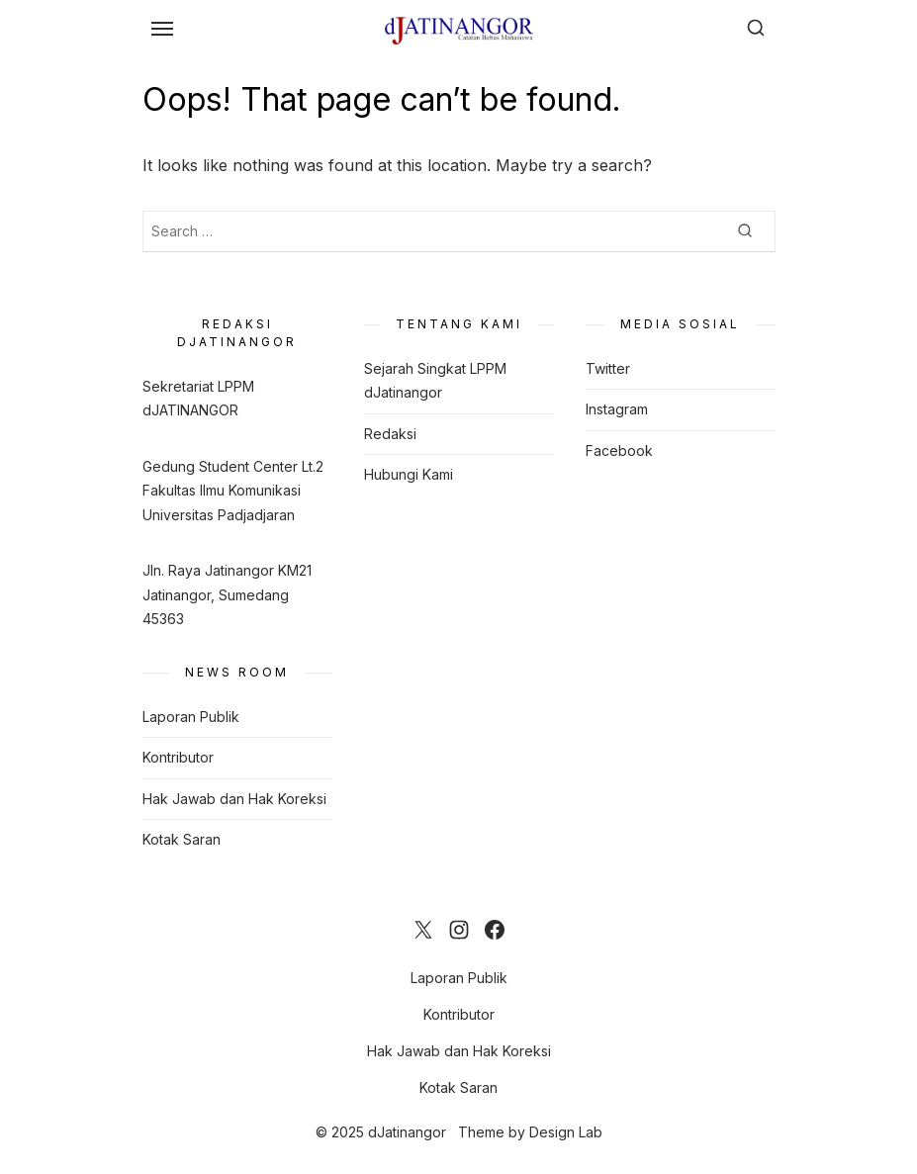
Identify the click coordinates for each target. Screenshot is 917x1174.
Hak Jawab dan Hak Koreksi (234, 798)
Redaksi (390, 433)
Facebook (619, 450)
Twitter (608, 368)
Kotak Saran (181, 839)
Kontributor (178, 757)
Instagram (617, 409)
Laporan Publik (190, 716)
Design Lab (565, 1132)
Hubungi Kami (408, 474)
